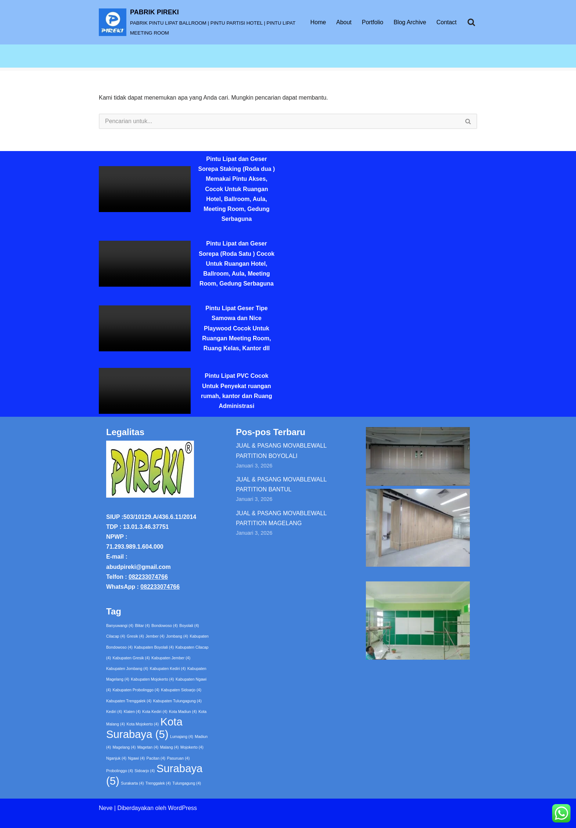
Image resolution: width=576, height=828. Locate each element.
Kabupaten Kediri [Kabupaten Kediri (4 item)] (168, 668)
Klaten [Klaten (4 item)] (132, 711)
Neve (105, 808)
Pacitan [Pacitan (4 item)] (156, 758)
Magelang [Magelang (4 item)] (124, 747)
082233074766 (148, 577)
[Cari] (471, 22)
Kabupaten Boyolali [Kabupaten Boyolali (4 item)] (154, 647)
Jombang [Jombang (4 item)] (177, 636)
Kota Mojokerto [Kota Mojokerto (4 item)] (142, 724)
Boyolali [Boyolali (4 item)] (189, 625)
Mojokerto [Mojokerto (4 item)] (192, 747)
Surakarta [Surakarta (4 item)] (132, 783)
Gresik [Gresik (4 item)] (135, 636)
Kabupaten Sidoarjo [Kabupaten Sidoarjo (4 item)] (181, 690)
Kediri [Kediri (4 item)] (114, 711)
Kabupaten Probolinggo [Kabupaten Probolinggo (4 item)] (135, 690)
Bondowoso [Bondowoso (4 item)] (164, 625)
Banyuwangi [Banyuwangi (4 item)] (119, 625)
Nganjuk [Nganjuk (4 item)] (116, 758)
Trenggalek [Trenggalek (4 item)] (158, 783)
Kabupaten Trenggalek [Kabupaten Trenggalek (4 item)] (128, 701)
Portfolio (372, 22)
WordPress (182, 808)
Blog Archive (409, 22)
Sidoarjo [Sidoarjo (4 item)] (144, 770)
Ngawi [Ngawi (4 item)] (136, 758)
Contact (446, 22)
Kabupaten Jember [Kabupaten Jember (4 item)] (170, 658)
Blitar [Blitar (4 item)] (142, 625)
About (343, 22)
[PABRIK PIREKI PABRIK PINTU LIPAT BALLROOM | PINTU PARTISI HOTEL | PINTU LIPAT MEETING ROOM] (198, 22)
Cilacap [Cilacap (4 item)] (115, 636)
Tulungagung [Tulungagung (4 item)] (186, 783)
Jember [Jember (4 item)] (155, 636)
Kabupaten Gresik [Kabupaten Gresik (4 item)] (131, 658)
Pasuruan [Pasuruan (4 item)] (178, 758)
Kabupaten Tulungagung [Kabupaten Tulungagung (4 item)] (177, 701)
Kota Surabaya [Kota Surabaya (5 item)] (144, 728)
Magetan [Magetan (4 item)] (147, 747)
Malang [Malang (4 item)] (169, 747)
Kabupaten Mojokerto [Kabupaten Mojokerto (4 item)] (152, 679)
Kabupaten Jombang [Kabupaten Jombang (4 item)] (127, 668)
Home (318, 22)
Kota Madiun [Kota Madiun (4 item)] (183, 711)
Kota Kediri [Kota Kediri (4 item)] (154, 711)
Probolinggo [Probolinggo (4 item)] (119, 770)
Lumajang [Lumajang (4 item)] (181, 736)
